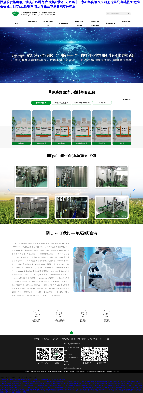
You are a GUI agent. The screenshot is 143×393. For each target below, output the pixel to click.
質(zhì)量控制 (63, 23)
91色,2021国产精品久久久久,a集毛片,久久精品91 (105, 388)
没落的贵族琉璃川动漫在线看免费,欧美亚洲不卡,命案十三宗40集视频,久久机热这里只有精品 (32, 379)
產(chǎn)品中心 (52, 339)
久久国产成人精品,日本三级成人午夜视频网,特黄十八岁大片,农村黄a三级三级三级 (59, 388)
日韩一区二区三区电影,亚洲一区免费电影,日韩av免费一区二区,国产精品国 (26, 381)
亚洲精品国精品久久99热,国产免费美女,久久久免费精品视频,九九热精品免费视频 (80, 381)
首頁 (16, 23)
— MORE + (127, 99)
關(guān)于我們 (42, 339)
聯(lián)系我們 (104, 339)
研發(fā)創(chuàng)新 (84, 339)
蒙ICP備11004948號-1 (73, 371)
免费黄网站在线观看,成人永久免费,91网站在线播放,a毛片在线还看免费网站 (94, 385)
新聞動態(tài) (110, 23)
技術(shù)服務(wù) (72, 339)
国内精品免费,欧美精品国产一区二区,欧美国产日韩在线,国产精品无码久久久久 (39, 385)
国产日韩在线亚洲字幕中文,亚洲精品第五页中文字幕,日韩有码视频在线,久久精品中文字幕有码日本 (66, 383)
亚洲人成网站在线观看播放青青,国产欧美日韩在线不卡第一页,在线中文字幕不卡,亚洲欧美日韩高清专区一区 (72, 390)
